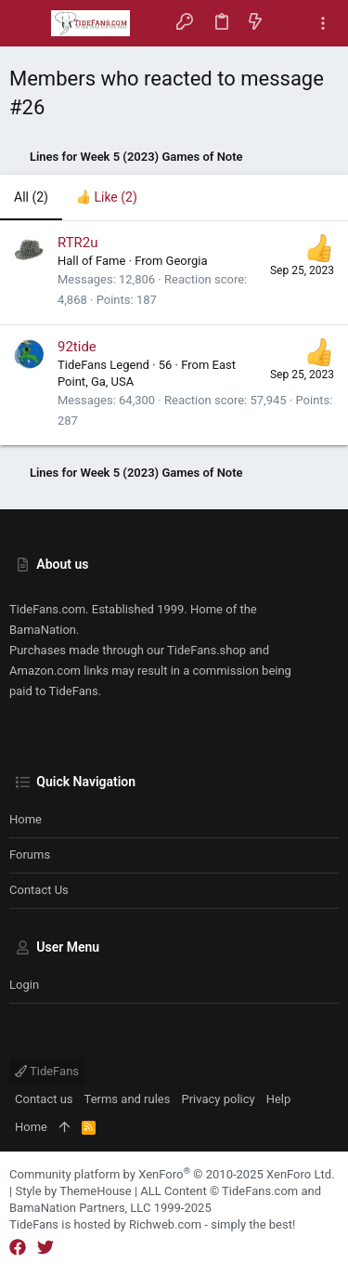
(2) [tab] (31, 197)
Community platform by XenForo (171, 1174)
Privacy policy (217, 1099)
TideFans (47, 1071)
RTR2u (78, 242)
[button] (27, 23)
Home (25, 819)
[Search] (289, 22)
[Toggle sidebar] (323, 23)
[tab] (106, 198)
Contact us (39, 890)
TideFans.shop (206, 650)
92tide (77, 346)
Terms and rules (127, 1099)
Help (278, 1099)
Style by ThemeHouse (73, 1191)
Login (24, 985)
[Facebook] (17, 1247)
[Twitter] (45, 1247)
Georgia (187, 261)
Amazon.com (45, 670)
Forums (29, 855)
